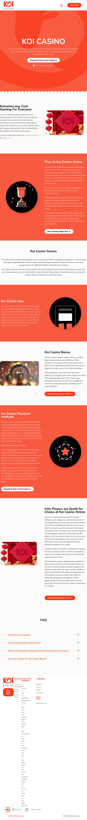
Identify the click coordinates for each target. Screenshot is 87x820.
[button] (43, 635)
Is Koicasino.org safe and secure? (24, 643)
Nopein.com (6, 138)
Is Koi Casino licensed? (19, 635)
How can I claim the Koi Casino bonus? (27, 658)
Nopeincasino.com (31, 135)
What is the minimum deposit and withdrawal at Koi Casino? (38, 650)
